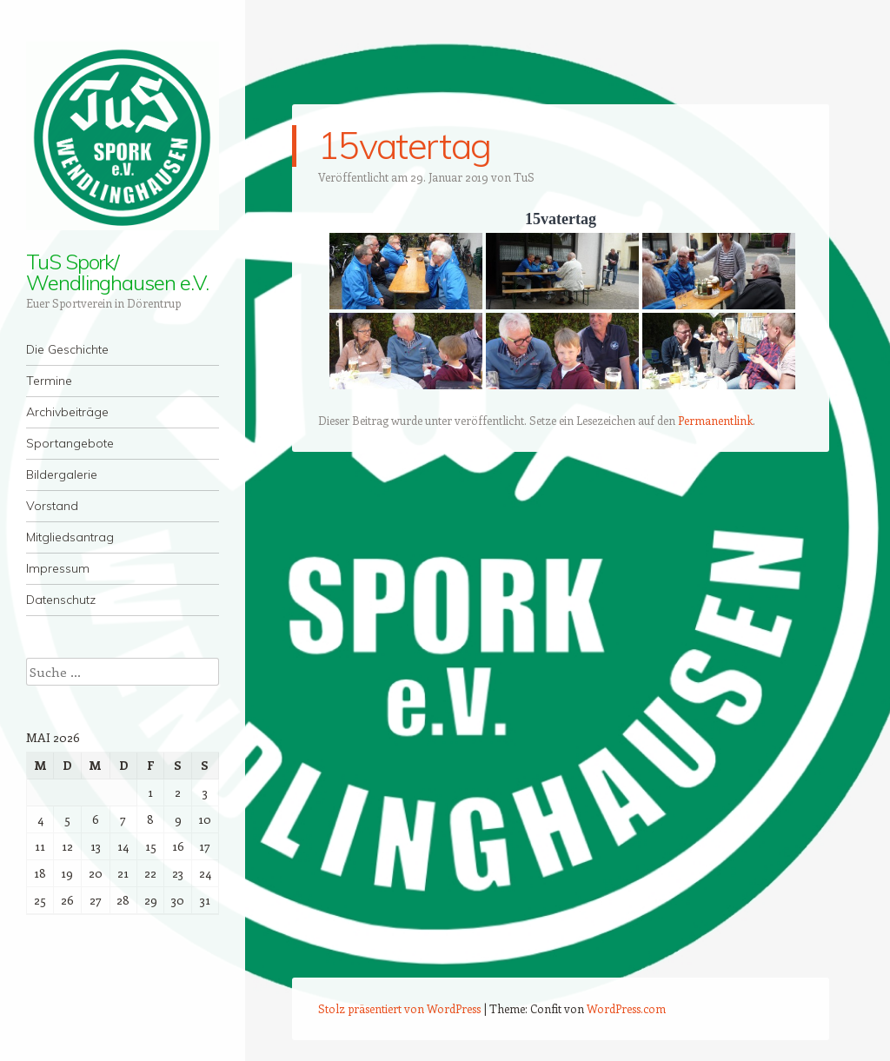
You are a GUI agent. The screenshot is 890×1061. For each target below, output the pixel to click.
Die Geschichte (67, 349)
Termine (49, 380)
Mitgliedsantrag (70, 537)
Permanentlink (715, 420)
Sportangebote (70, 443)
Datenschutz (61, 599)
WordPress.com (626, 1008)
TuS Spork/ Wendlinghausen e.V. (117, 272)
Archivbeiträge (67, 412)
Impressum (58, 568)
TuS (524, 176)
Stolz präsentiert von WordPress (399, 1008)
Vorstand (52, 506)
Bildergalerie (61, 474)
